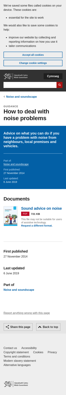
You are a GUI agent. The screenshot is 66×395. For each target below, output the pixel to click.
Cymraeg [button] (53, 76)
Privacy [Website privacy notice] (52, 352)
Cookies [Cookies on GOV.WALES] (38, 352)
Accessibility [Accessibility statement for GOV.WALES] (29, 348)
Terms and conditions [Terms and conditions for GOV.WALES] (17, 356)
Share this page (20, 326)
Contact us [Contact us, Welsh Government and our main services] (10, 348)
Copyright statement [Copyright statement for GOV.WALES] (16, 352)
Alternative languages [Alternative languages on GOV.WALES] (17, 365)
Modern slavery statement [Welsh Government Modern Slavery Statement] (20, 360)
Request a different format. (36, 225)
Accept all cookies (33, 54)
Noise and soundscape (21, 96)
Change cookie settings (33, 63)
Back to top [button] (50, 326)
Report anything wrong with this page (27, 312)
